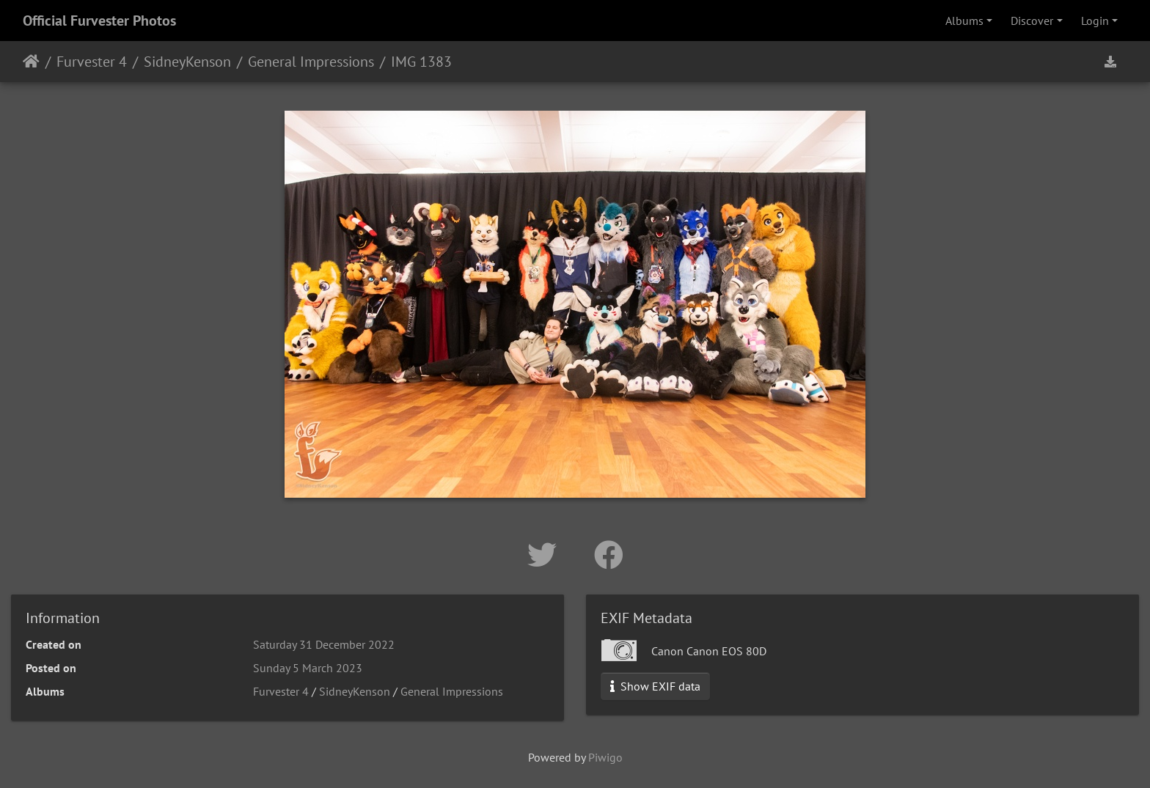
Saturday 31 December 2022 (324, 644)
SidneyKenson (187, 61)
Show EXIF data (655, 686)
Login (1095, 20)
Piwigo (605, 757)
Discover (1032, 20)
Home (31, 62)
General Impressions (311, 61)
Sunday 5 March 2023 (307, 667)
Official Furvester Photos (99, 20)
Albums (964, 20)
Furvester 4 (91, 61)
